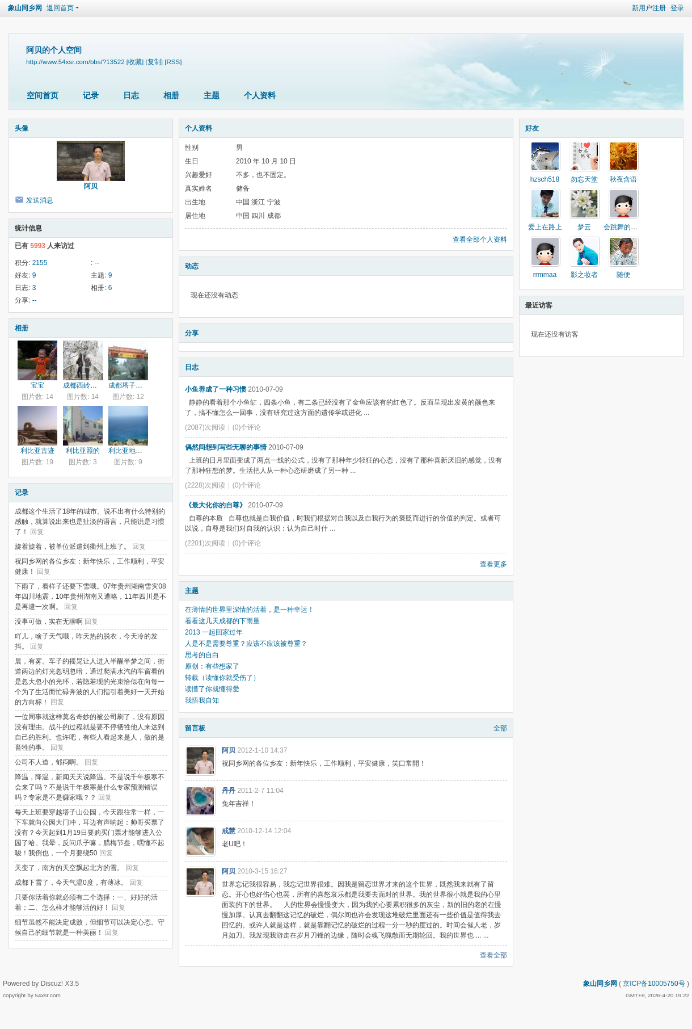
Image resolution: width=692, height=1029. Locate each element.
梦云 (584, 227)
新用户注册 (649, 8)
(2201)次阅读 (205, 543)
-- (97, 263)
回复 (37, 532)
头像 (21, 128)
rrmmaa (544, 275)
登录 (677, 8)
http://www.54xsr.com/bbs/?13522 (75, 61)
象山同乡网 (25, 8)
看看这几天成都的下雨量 (222, 621)
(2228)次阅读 (205, 485)
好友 (532, 128)
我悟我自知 (202, 700)
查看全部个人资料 (480, 239)
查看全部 (493, 955)
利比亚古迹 (37, 451)
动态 (192, 266)
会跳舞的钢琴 (624, 227)
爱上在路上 (545, 227)
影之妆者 (584, 275)
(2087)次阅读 (205, 427)
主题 (212, 95)
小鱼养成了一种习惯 (215, 389)
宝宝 (37, 385)
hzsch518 (544, 179)
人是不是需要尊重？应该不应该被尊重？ (246, 644)
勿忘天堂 (584, 179)
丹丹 (228, 791)
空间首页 (42, 95)
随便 (623, 275)
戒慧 (228, 831)
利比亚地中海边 (132, 451)
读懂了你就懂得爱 (212, 689)
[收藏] (135, 61)
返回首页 (60, 8)
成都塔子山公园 (132, 385)
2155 (40, 263)
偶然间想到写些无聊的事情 (226, 447)
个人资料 (260, 95)
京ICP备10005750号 (654, 984)
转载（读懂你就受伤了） (222, 678)
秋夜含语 (623, 179)
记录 (91, 95)
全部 (500, 728)
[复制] (154, 61)
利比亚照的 (83, 451)
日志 (131, 95)
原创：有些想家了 (212, 666)
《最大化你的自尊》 (215, 505)
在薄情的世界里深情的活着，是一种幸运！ (249, 610)
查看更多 (493, 564)
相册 (171, 95)
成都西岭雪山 (83, 385)
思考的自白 (202, 655)
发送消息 (39, 200)
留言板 (195, 728)
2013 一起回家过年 (214, 632)
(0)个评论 (247, 427)
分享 (192, 333)
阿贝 (91, 186)
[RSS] (173, 61)
